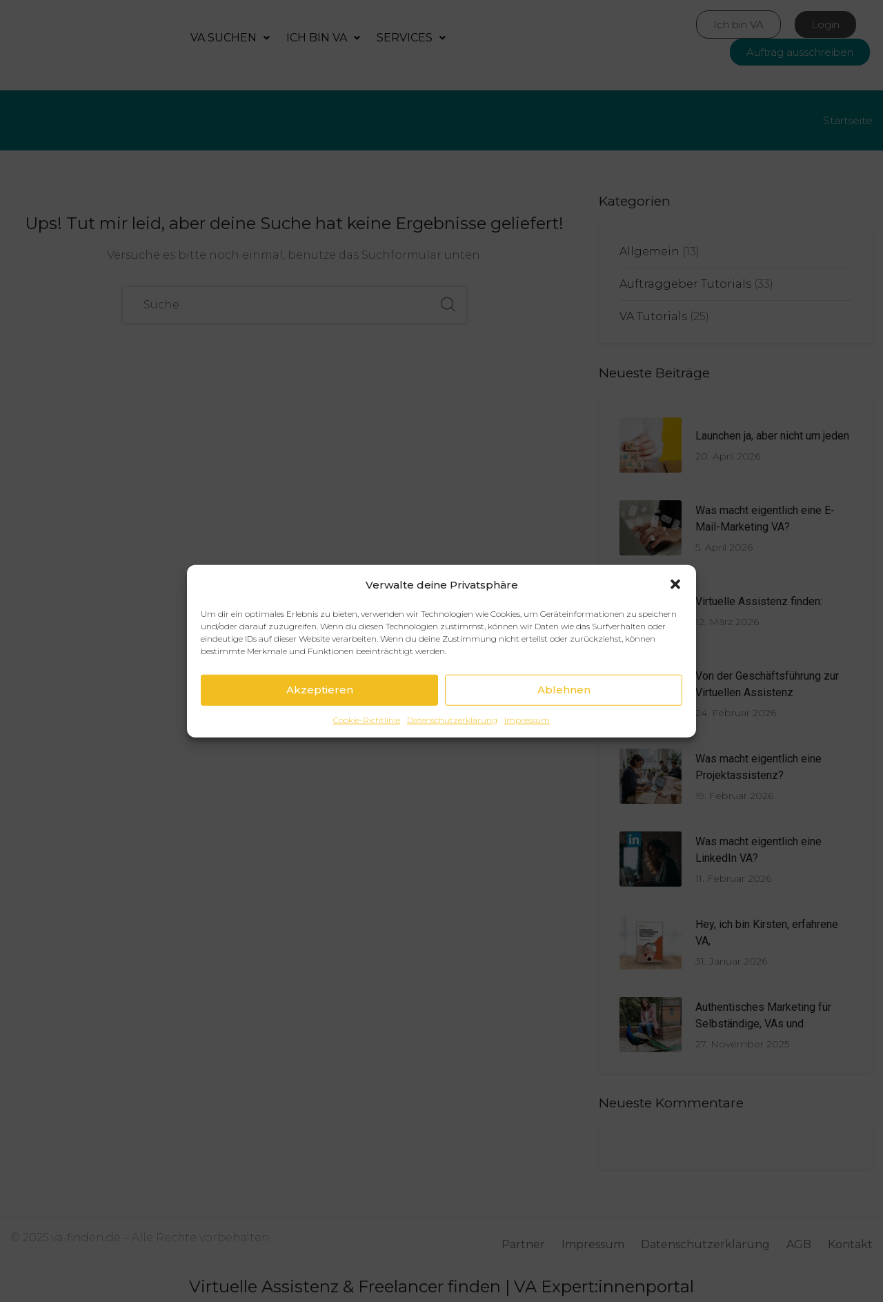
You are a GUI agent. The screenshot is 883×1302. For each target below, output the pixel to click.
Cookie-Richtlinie (366, 719)
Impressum (527, 719)
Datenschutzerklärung (452, 719)
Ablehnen (564, 689)
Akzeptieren (319, 689)
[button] (675, 584)
